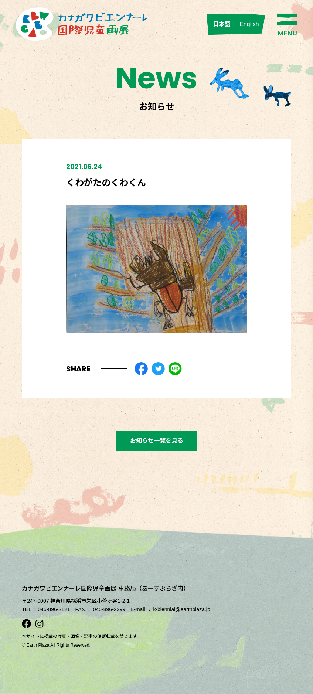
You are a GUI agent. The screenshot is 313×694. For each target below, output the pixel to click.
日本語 (222, 24)
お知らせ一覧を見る (156, 441)
